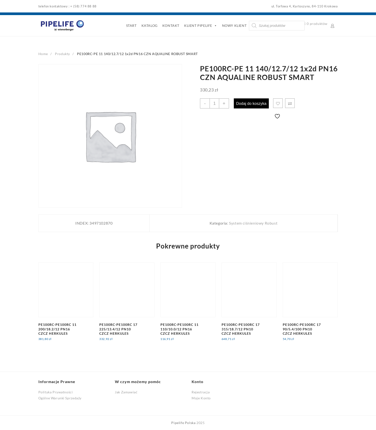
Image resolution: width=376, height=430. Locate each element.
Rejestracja (201, 392)
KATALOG (149, 25)
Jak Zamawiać (126, 392)
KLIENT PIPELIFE (200, 25)
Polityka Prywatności (55, 392)
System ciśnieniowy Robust (253, 223)
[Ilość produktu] (214, 103)
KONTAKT (170, 25)
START (131, 25)
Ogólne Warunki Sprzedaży (60, 398)
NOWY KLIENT (234, 25)
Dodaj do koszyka (252, 103)
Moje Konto (201, 398)
